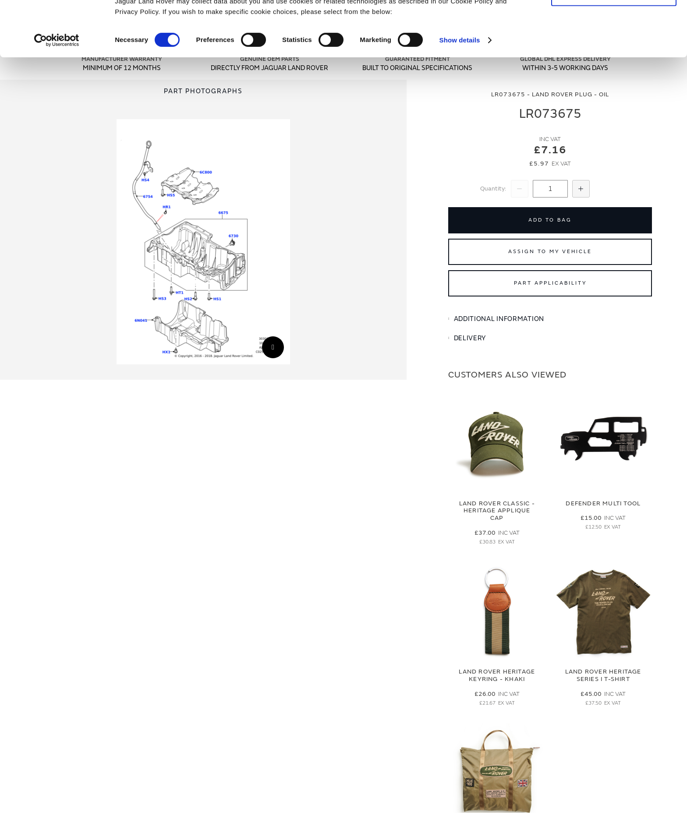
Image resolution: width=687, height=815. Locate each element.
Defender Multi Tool (603, 503)
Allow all (614, 21)
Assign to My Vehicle (550, 251)
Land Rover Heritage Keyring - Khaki (497, 675)
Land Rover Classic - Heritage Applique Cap (497, 511)
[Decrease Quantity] (519, 189)
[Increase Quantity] (581, 189)
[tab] (550, 319)
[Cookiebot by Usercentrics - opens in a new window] (56, 92)
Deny (614, 46)
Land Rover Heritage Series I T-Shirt (603, 675)
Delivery (470, 338)
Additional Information (499, 319)
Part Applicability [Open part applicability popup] (550, 283)
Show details (459, 91)
